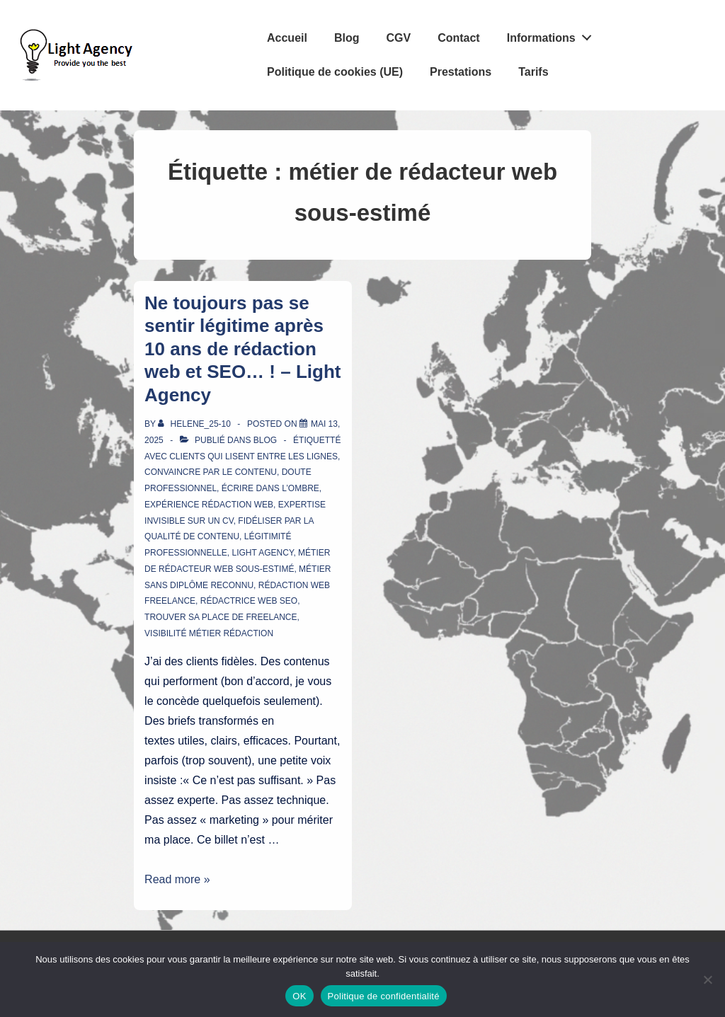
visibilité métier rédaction (208, 633)
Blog (347, 38)
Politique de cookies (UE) (335, 72)
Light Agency (262, 553)
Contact (459, 38)
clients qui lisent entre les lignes (253, 456)
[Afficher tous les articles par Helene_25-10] (195, 424)
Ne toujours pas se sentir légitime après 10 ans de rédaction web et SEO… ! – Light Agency (242, 349)
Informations (553, 34)
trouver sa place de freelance (220, 617)
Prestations (460, 72)
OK (299, 996)
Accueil (287, 38)
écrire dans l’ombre (270, 488)
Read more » (177, 879)
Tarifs (533, 72)
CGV (398, 38)
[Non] (707, 979)
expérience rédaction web (208, 505)
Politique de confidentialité (384, 996)
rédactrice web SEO (248, 601)
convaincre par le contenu (210, 472)
